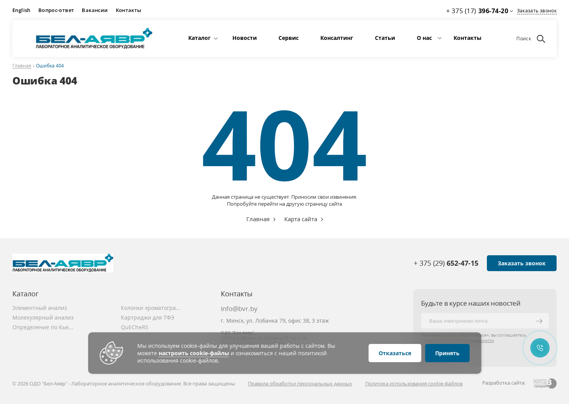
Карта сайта (300, 219)
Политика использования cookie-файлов (413, 383)
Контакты (129, 10)
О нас (424, 37)
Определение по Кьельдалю (43, 327)
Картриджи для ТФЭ (147, 317)
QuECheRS (134, 327)
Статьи (385, 37)
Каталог (199, 37)
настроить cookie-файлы (193, 353)
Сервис (288, 37)
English (21, 10)
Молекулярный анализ (43, 317)
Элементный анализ (39, 307)
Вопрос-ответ (56, 10)
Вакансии (95, 10)
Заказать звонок (537, 10)
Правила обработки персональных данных (300, 383)
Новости (244, 37)
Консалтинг (336, 37)
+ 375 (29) (446, 263)
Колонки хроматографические (152, 307)
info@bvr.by (239, 308)
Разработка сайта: (504, 382)
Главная (21, 66)
